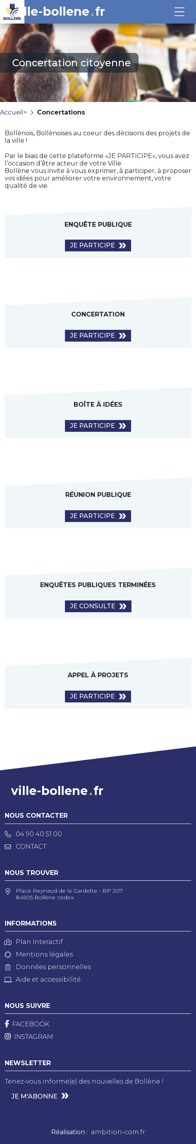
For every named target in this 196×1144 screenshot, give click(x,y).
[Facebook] (27, 1024)
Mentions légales (39, 954)
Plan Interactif (34, 942)
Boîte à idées (98, 404)
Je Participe (92, 245)
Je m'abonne (34, 1096)
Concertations (61, 112)
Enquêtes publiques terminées (98, 585)
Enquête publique (98, 224)
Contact (25, 846)
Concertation (98, 314)
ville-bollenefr (59, 12)
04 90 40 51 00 (33, 834)
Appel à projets (98, 675)
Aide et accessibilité (43, 979)
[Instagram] (29, 1036)
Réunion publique (98, 494)
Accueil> (13, 112)
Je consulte (92, 606)
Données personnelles (48, 967)
